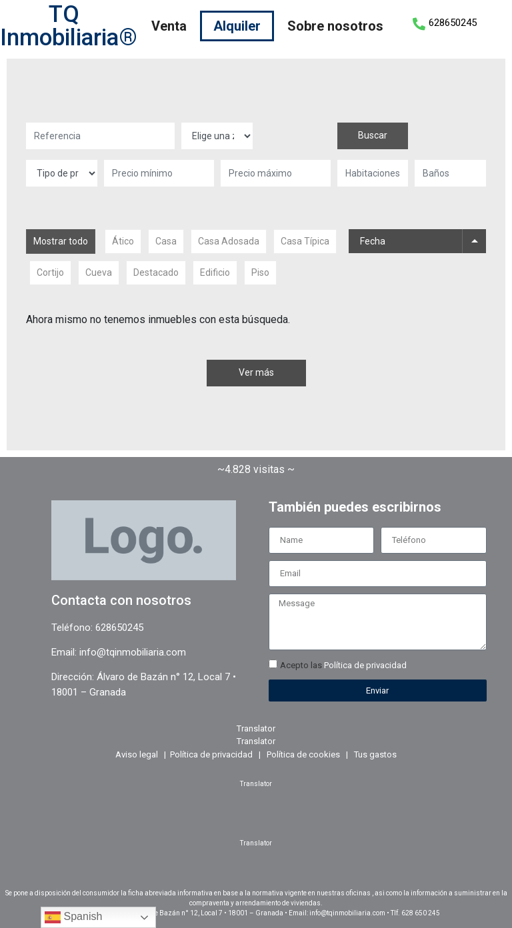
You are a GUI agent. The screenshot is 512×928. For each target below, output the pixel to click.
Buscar (372, 135)
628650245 (453, 23)
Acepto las (343, 665)
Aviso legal (136, 754)
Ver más (256, 372)
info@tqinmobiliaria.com (132, 652)
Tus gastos (375, 754)
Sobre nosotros (335, 26)
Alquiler (237, 26)
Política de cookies (303, 754)
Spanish (73, 917)
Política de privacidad (365, 665)
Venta (169, 26)
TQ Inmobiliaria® (68, 26)
